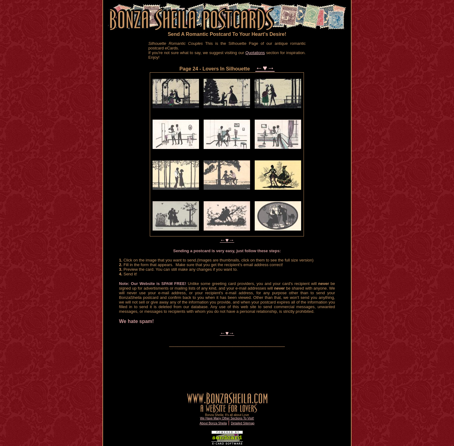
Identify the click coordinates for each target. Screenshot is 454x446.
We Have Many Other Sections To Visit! (227, 418)
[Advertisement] (127, 135)
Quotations (255, 52)
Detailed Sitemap (242, 423)
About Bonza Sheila (213, 423)
